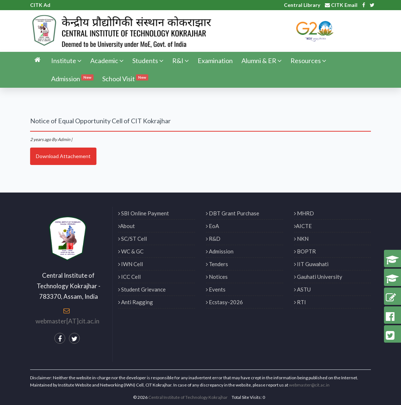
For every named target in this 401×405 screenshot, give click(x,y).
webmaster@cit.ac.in (309, 385)
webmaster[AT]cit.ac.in (67, 321)
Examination (215, 61)
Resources (308, 61)
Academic (107, 61)
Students (148, 61)
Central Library (302, 5)
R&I (180, 61)
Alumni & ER (261, 61)
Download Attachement (63, 156)
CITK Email (341, 5)
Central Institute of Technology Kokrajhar (188, 397)
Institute (66, 61)
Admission (72, 78)
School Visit (125, 78)
